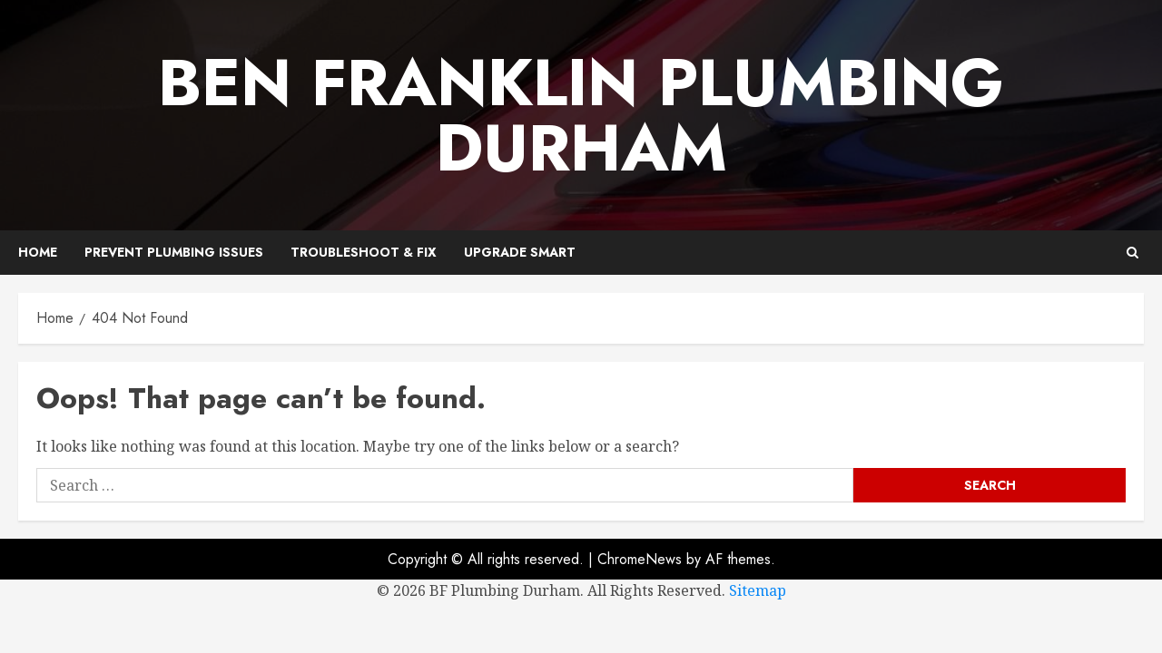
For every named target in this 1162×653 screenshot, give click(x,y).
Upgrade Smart (520, 252)
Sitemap (757, 590)
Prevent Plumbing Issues (173, 252)
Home (37, 252)
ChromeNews (639, 559)
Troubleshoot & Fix (363, 252)
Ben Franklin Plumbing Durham (581, 115)
